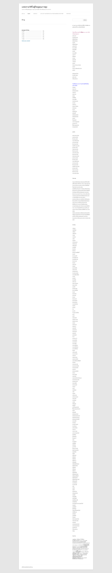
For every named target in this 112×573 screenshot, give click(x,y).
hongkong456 (75, 273)
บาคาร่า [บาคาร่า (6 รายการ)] (79, 550)
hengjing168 (75, 271)
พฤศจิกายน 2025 (75, 145)
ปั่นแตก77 (74, 438)
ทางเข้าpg (74, 426)
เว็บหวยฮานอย (75, 520)
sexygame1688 (75, 365)
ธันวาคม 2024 (75, 164)
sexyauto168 (75, 364)
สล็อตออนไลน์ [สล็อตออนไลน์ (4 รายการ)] (83, 554)
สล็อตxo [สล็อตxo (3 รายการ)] (78, 554)
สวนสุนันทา (74, 482)
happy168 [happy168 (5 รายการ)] (83, 541)
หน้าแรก (23, 13)
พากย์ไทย (74, 441)
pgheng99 (74, 317)
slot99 (73, 51)
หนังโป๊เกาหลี (75, 500)
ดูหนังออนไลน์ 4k (75, 417)
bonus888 (74, 47)
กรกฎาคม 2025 (75, 152)
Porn (73, 336)
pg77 (73, 314)
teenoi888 (74, 383)
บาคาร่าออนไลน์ (75, 121)
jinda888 (74, 279)
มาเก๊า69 (74, 446)
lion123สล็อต (75, 290)
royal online (74, 353)
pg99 (73, 316)
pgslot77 (74, 104)
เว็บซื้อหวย (74, 512)
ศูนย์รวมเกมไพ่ (75, 450)
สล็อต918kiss (75, 465)
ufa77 (73, 388)
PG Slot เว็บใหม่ (75, 312)
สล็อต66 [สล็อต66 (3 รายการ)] (82, 551)
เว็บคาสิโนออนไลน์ (76, 510)
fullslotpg (74, 108)
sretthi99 (74, 376)
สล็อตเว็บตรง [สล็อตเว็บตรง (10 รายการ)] (76, 557)
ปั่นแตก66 (74, 120)
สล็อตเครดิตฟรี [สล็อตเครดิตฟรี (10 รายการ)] (77, 556)
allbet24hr (74, 245)
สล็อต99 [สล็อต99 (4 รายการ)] (86, 551)
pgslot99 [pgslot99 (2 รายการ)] (78, 546)
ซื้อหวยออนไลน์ (75, 125)
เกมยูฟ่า (74, 505)
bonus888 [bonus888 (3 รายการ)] (85, 540)
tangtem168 (75, 381)
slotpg (73, 58)
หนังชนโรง (74, 111)
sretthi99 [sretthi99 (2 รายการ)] (82, 548)
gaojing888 (74, 267)
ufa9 (73, 391)
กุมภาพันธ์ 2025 (75, 161)
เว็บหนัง (74, 517)
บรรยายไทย (74, 427)
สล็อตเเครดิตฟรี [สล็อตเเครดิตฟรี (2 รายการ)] (84, 557)
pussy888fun (75, 345)
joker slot (74, 77)
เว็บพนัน (74, 513)
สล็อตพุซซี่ (74, 472)
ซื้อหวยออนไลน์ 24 (76, 408)
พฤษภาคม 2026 (75, 135)
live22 (73, 109)
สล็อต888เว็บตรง (75, 463)
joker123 (74, 35)
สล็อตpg (74, 469)
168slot (74, 228)
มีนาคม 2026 (75, 138)
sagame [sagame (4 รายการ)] (74, 547)
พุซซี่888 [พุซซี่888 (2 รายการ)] (73, 551)
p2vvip (73, 307)
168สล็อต (74, 230)
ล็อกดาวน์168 (75, 448)
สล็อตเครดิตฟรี (75, 475)
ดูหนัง (73, 96)
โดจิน (73, 531)
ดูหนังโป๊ (74, 59)
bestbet (74, 249)
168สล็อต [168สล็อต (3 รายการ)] (74, 539)
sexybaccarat (75, 101)
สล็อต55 (74, 457)
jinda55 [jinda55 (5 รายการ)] (80, 543)
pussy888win (75, 348)
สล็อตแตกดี (74, 481)
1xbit (73, 238)
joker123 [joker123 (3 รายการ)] (88, 542)
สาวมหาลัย (74, 484)
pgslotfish (74, 329)
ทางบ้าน (74, 422)
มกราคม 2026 (75, 142)
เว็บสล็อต (74, 515)
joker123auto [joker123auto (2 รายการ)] (74, 544)
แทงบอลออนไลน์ (75, 524)
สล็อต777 (74, 460)
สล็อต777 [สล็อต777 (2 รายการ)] (81, 553)
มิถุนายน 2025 (75, 154)
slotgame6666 (75, 371)
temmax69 (74, 384)
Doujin (73, 262)
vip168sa (74, 400)
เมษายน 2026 (75, 137)
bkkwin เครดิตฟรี (75, 252)
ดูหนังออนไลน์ (75, 73)
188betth (74, 233)
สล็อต (73, 453)
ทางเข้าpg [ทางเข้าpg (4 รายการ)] (74, 549)
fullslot (73, 266)
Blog (29, 13)
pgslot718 (74, 324)
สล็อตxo (74, 56)
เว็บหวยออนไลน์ (75, 518)
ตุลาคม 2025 (75, 147)
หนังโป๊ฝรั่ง (74, 498)
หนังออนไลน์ (75, 493)
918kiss (74, 87)
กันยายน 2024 (75, 169)
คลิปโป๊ (73, 405)
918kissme (74, 243)
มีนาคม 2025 (75, 159)
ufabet (73, 393)
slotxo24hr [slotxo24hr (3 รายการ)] (78, 548)
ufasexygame (75, 396)
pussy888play (75, 347)
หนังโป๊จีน (74, 496)
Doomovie (74, 261)
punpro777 (74, 123)
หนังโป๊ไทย (74, 501)
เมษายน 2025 (75, 157)
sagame (74, 92)
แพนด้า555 (74, 527)
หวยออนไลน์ (75, 126)
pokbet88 (74, 335)
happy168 (74, 269)
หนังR (73, 488)
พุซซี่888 (74, 97)
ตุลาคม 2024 (75, 168)
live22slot (74, 293)
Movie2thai (74, 302)
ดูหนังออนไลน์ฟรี (75, 419)
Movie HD (74, 298)
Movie (73, 297)
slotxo (73, 372)
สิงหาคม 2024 (75, 171)
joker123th (74, 285)
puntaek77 (74, 341)
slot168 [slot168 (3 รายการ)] (74, 548)
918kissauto (75, 242)
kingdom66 (74, 288)
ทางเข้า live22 (75, 424)
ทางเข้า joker (75, 75)
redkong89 (74, 352)
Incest (73, 276)
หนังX (73, 489)
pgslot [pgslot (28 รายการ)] (86, 544)
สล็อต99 (74, 467)
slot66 (73, 42)
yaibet (73, 402)
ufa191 (73, 386)
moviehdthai (75, 304)
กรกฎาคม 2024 (75, 173)
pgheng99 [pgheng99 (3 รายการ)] (81, 544)
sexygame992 (75, 367)
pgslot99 (74, 328)
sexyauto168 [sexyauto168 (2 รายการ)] (84, 547)
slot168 (74, 369)
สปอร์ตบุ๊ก (74, 451)
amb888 (74, 247)
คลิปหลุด (74, 403)
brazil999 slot (75, 257)
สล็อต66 (74, 458)
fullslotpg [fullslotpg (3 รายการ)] (74, 541)
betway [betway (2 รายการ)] (81, 540)
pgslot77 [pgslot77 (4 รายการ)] (74, 546)
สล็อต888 (74, 462)
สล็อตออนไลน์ (75, 474)
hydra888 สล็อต (75, 274)
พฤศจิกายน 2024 (75, 166)
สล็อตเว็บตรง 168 (75, 479)
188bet (73, 231)
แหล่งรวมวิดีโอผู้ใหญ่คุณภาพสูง (34, 7)
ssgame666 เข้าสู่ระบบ (77, 377)
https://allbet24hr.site (77, 68)
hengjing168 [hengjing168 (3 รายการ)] (75, 542)
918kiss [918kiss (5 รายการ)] (82, 539)
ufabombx (74, 395)
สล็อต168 (74, 455)
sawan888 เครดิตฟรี (76, 360)
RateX (73, 350)
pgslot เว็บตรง (75, 106)
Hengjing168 (75, 37)
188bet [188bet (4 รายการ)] (78, 539)
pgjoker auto (75, 319)
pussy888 (74, 53)
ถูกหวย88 (74, 420)
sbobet (73, 362)
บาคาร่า (74, 54)
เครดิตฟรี (74, 506)
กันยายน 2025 (75, 149)
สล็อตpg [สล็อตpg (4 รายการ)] (74, 554)
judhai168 (74, 46)
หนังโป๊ (73, 494)
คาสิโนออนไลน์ (75, 407)
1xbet (73, 235)
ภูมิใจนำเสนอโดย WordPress (27, 567)
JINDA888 (74, 49)
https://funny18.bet (76, 65)
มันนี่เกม (74, 445)
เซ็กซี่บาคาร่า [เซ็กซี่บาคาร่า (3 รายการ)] (75, 558)
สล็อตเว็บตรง (75, 39)
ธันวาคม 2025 (75, 144)
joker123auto (75, 283)
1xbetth (74, 61)
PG (73, 309)
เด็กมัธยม (74, 508)
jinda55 (74, 278)
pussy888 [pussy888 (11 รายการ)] (83, 546)
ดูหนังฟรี (74, 113)
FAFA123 (74, 264)
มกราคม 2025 (75, 163)
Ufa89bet (74, 390)
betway (74, 250)
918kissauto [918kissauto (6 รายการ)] (76, 540)
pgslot (73, 63)
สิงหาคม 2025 (75, 151)
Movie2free (74, 300)
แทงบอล (74, 522)
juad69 (73, 286)
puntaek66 (74, 340)
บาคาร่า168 (74, 431)
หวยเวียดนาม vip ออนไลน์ (77, 503)
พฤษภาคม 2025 (75, 156)
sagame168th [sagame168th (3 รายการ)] (79, 547)
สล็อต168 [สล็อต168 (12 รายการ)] (75, 553)
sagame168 (74, 357)
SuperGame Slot (75, 379)
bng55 (73, 254)
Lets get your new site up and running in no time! (51, 13)
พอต (73, 439)
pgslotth (74, 333)
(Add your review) (26, 40)
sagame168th (75, 359)
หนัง (73, 486)
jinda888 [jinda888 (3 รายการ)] (84, 542)
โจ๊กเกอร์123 (75, 78)
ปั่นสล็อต (74, 434)
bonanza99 (74, 255)
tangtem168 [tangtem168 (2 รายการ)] (86, 548)
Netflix (73, 305)
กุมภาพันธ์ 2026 (75, 140)
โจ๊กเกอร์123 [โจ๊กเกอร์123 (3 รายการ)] (80, 558)
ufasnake (74, 398)
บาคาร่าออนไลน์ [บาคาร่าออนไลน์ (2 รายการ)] (85, 549)
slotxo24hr (74, 374)
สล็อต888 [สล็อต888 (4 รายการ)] (85, 553)
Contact (35, 13)
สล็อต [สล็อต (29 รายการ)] (78, 551)
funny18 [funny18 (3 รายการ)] (78, 541)
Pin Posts (68, 13)
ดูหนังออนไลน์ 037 (76, 415)
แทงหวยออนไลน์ (75, 525)
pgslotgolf (74, 331)
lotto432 (74, 295)
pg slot (73, 102)
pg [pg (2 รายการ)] (78, 544)
